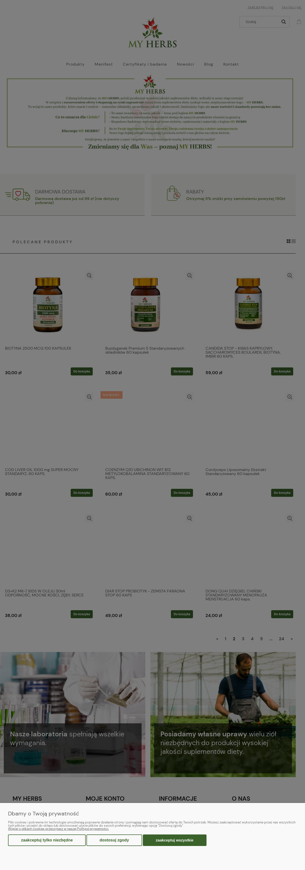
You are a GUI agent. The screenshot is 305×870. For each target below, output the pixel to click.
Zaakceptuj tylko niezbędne (47, 840)
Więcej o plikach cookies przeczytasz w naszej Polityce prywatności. (58, 829)
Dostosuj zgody (114, 840)
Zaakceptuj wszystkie (174, 840)
